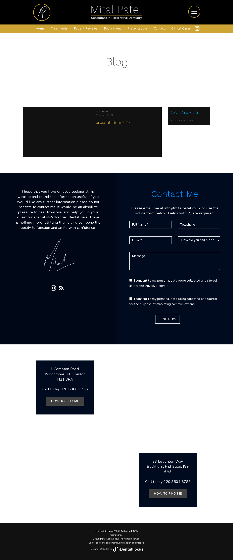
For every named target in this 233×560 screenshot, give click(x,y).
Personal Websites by (116, 549)
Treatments (59, 28)
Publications (112, 28)
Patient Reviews (86, 28)
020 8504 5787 (177, 481)
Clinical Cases (181, 28)
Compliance (116, 535)
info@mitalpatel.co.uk (182, 208)
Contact (159, 28)
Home (40, 28)
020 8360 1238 (74, 389)
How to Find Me (65, 401)
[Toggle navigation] (194, 12)
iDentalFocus (113, 539)
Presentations (137, 28)
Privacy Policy (155, 286)
